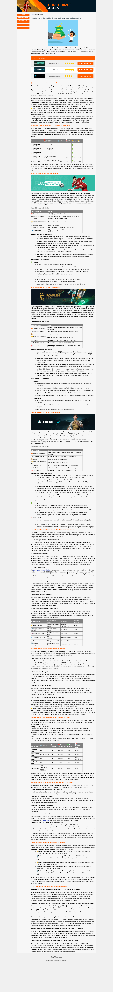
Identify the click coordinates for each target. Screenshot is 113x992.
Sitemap (64, 960)
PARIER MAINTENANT (85, 63)
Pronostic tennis (23, 25)
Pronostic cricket (23, 17)
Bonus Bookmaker (23, 28)
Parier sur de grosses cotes (23, 21)
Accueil (23, 14)
